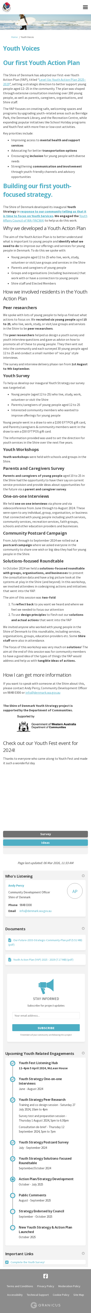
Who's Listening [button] (45, 876)
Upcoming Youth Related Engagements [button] (45, 1053)
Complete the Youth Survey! (28, 1262)
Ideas (45, 842)
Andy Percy (16, 885)
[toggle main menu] (85, 7)
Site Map (78, 1295)
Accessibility (15, 1295)
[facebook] (45, 1276)
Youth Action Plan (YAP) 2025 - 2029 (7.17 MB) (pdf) (43, 959)
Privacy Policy (45, 1286)
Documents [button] (45, 928)
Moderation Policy (69, 1286)
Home (14, 37)
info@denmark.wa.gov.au (42, 692)
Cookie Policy (61, 1295)
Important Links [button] (45, 1253)
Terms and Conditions (20, 1286)
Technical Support (38, 1295)
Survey (45, 834)
